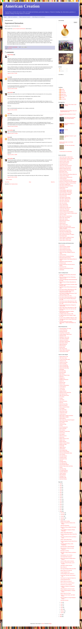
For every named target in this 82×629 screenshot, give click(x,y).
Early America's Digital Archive (65, 184)
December (62, 512)
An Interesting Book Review (65, 579)
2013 (61, 506)
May (62, 605)
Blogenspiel (62, 376)
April (62, 607)
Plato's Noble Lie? (64, 567)
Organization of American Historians (66, 261)
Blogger (50, 623)
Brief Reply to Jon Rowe (65, 550)
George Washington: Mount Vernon (66, 334)
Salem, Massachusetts (63, 348)
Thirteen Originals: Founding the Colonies (67, 237)
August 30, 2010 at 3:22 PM (12, 177)
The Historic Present (63, 457)
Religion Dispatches (63, 441)
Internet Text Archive (63, 195)
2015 (61, 502)
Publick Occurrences (63, 435)
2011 (61, 509)
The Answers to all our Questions (66, 584)
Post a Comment (9, 179)
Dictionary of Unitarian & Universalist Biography (68, 181)
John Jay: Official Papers (64, 204)
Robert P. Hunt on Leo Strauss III (66, 570)
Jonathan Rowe (63, 92)
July (61, 602)
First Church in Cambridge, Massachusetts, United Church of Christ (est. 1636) (68, 294)
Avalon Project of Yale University (65, 167)
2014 (61, 504)
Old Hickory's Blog (63, 424)
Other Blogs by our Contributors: (38, 17)
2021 (61, 492)
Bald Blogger (62, 369)
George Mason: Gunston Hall (65, 332)
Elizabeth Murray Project (64, 187)
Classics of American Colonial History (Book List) (68, 174)
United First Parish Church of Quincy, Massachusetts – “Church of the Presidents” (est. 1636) (68, 322)
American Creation (22, 6)
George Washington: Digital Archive (66, 190)
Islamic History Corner (63, 411)
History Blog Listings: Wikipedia (65, 194)
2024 (61, 487)
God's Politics (62, 399)
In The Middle (62, 408)
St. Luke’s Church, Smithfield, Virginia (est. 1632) (68, 317)
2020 (61, 494)
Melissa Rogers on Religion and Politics (66, 415)
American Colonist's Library (64, 161)
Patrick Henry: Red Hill (64, 342)
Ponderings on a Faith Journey (65, 431)
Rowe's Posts (10, 48)
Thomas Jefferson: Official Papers (65, 240)
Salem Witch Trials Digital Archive (66, 231)
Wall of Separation (63, 474)
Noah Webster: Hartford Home (65, 341)
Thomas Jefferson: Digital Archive (65, 238)
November (63, 514)
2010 (61, 511)
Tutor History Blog (63, 468)
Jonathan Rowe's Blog (63, 412)
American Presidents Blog (64, 366)
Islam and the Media (63, 409)
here (19, 26)
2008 (61, 616)
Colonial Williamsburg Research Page (66, 180)
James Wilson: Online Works (64, 200)
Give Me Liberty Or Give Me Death (66, 151)
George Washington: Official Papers (66, 191)
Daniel (9, 77)
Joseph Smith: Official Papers (65, 208)
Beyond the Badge (63, 372)
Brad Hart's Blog (62, 382)
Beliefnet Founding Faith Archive (65, 168)
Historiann (61, 402)
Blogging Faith (62, 378)
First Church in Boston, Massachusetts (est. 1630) (68, 289)
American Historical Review (64, 162)
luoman (43, 623)
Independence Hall (63, 335)
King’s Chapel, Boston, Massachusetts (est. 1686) (68, 307)
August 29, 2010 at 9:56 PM (12, 109)
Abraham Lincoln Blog (63, 362)
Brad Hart (62, 89)
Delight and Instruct (63, 391)
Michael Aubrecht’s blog (64, 356)
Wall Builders (62, 269)
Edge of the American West (64, 395)
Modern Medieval (63, 418)
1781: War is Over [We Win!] (69, 145)
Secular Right (62, 445)
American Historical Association (65, 249)
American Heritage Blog (64, 365)
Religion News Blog (63, 444)
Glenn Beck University (64, 600)
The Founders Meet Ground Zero (66, 556)
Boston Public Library (63, 171)
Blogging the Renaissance (64, 379)
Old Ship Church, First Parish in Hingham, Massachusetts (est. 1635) (67, 312)
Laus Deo (66, 129)
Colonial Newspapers (63, 178)
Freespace (61, 398)
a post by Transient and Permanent (19, 28)
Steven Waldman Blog (63, 450)
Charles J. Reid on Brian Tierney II (66, 532)
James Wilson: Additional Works (65, 198)
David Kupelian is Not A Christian (66, 555)
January (62, 612)
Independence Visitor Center (64, 337)
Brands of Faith (62, 383)
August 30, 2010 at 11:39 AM (12, 133)
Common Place (62, 388)
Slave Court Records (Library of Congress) (67, 234)
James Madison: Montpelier (64, 338)
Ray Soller (62, 97)
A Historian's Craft (63, 360)
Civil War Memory (63, 386)
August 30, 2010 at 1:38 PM (12, 154)
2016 (61, 501)
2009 (61, 614)
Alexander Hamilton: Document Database (67, 158)
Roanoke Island (62, 347)
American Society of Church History (66, 250)
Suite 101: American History (64, 451)
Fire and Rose (62, 396)
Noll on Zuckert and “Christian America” (68, 582)
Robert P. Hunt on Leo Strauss (66, 593)
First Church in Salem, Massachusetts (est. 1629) (68, 297)
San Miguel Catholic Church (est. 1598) (66, 313)
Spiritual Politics (62, 448)
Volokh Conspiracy (63, 473)
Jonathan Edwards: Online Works (65, 207)
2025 (61, 485)
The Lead (61, 460)
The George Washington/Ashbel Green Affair (68, 568)
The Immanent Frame (63, 458)
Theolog (61, 467)
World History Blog (63, 477)
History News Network (63, 405)
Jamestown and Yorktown (64, 340)
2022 (61, 490)
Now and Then (62, 422)
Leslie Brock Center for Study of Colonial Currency (68, 213)
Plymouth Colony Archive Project (65, 226)
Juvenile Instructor (63, 414)
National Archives (63, 223)
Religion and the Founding (65, 521)
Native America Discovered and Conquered (67, 419)
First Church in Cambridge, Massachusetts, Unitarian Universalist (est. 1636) (67, 291)
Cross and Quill (62, 389)
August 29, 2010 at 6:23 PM (12, 88)
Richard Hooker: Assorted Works (65, 230)
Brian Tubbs (63, 90)
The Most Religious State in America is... (68, 573)
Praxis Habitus (62, 434)
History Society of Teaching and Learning (67, 256)
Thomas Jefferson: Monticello (65, 350)
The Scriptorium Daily (63, 463)
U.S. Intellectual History (64, 470)
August (62, 519)
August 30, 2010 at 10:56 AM (12, 126)
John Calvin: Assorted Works (64, 201)
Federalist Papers (62, 188)
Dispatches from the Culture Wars (65, 392)
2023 (61, 489)
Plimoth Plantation (63, 345)
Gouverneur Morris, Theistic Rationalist (67, 546)
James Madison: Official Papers (65, 197)
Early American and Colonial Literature (66, 185)
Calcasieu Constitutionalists (64, 385)
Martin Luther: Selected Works (65, 217)
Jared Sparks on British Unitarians (66, 565)
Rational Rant (62, 437)
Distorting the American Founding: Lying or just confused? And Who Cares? (68, 111)
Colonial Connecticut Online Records (66, 177)
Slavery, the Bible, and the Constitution (67, 561)
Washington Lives (63, 476)
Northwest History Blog (64, 421)
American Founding (63, 363)
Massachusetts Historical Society (65, 257)
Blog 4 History (62, 373)
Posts (60, 68)
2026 (61, 483)
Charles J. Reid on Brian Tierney (66, 539)
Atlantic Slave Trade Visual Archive (66, 165)
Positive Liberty (62, 432)
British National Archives (64, 172)
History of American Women (64, 406)
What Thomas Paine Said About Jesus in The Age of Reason (70, 118)
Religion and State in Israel (64, 438)
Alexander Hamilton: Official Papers (66, 159)
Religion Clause (62, 440)
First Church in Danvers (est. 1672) (66, 295)
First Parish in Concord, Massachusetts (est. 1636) (68, 301)
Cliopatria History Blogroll (64, 175)
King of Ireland (10, 54)
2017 (61, 499)
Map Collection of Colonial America (66, 216)
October (62, 516)
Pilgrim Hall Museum (63, 344)
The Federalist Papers (63, 235)
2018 (61, 497)
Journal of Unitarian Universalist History (66, 211)
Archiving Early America (64, 164)
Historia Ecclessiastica (63, 401)
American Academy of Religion (65, 246)
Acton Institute (62, 245)
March (62, 609)
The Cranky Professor (63, 455)
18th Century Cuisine (63, 357)
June (62, 604)
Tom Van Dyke (10, 92)
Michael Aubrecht (64, 95)
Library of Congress (63, 214)
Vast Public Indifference (64, 471)
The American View (63, 266)
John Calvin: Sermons (63, 203)
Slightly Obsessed (63, 447)
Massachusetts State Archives (65, 220)
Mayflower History (63, 221)
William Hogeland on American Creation (67, 588)
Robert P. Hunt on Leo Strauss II (66, 581)
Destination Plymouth (63, 331)
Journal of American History (64, 210)
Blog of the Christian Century (65, 375)
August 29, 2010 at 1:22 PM (12, 73)
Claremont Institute (63, 254)
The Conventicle (62, 454)
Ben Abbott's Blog (63, 370)
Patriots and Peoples (63, 428)
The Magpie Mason (63, 461)
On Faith (61, 425)
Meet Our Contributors (12, 17)
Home (5, 17)
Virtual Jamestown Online (64, 351)
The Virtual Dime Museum (64, 464)
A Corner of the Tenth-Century (65, 359)
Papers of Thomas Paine (64, 224)
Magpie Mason (63, 94)
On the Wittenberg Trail (64, 427)
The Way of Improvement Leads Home (66, 466)
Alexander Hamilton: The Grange (65, 328)
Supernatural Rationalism (65, 525)
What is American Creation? (24, 17)
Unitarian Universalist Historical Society (66, 268)
